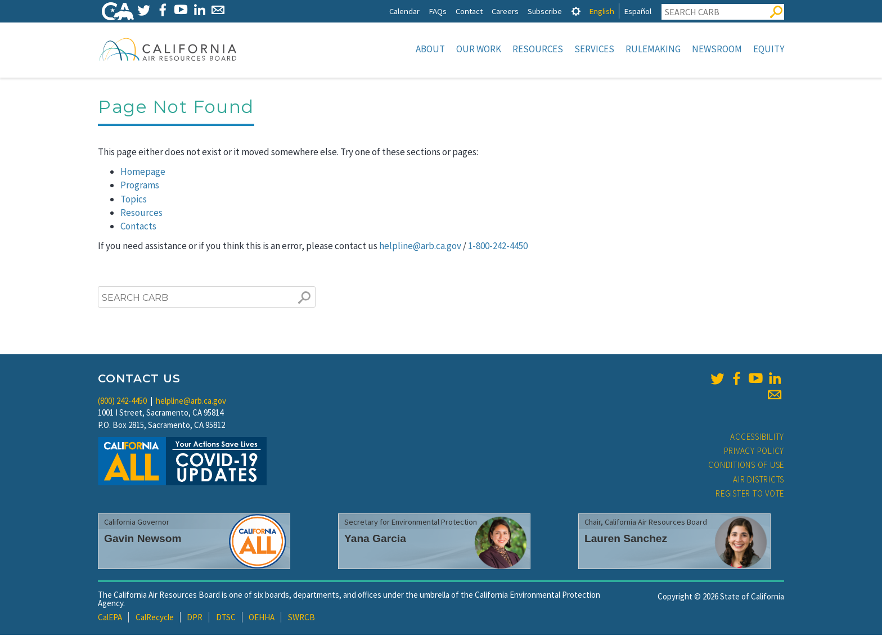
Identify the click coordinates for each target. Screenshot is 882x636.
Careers (505, 11)
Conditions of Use (746, 466)
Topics (133, 200)
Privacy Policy (754, 451)
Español (637, 11)
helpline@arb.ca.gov (420, 247)
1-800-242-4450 (498, 247)
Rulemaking (653, 49)
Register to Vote (750, 494)
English (601, 11)
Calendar (404, 11)
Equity (768, 49)
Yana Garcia (375, 539)
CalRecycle (155, 618)
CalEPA (110, 618)
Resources (537, 49)
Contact (469, 11)
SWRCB (301, 618)
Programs (139, 186)
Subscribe (545, 11)
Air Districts (758, 480)
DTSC (226, 618)
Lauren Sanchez (625, 539)
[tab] (576, 11)
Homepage (142, 172)
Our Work (478, 49)
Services (594, 49)
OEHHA (261, 618)
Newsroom (717, 49)
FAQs (438, 11)
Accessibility (757, 437)
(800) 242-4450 (122, 401)
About (430, 49)
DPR (194, 618)
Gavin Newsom (143, 539)
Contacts (138, 227)
